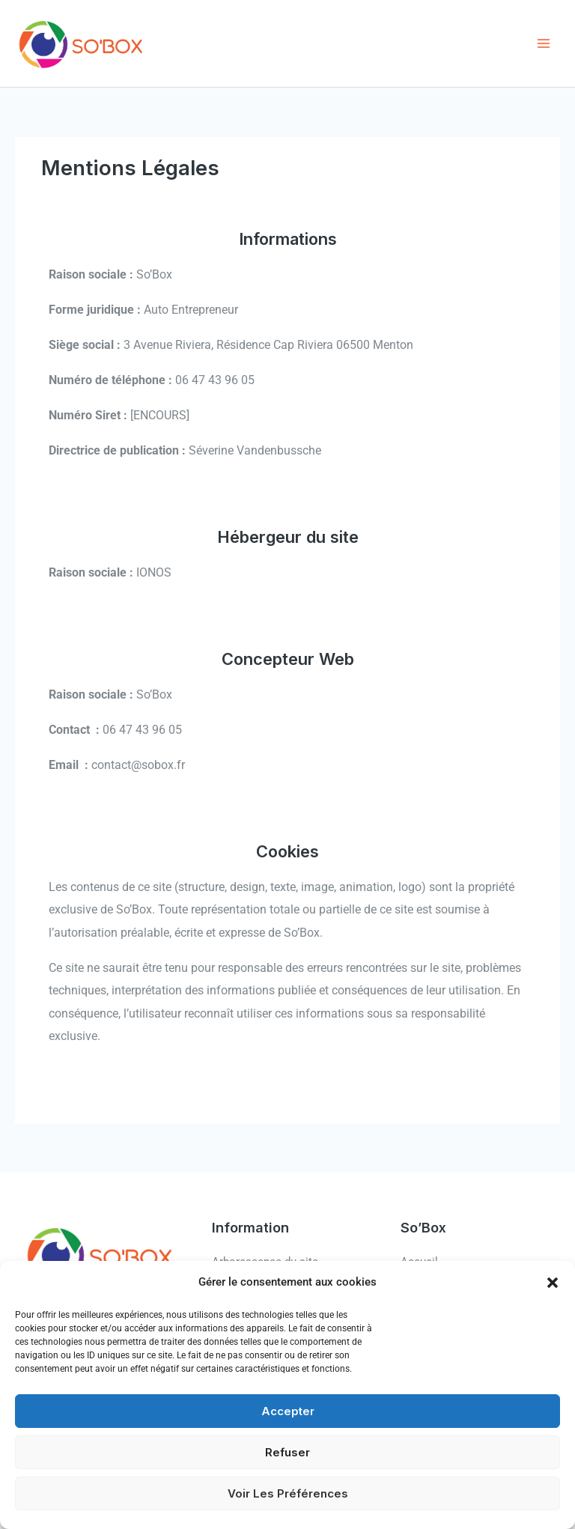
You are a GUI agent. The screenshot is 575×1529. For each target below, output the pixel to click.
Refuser (287, 1452)
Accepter (287, 1411)
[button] (552, 1282)
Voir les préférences (288, 1493)
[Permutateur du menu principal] (543, 44)
